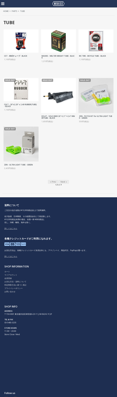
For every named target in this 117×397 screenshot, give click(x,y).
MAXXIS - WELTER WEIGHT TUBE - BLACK (58, 57)
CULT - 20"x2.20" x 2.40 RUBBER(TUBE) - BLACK (20, 105)
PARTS (14, 11)
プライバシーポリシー (13, 288)
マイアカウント (10, 275)
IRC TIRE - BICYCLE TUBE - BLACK (92, 56)
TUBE (22, 11)
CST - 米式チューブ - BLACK (15, 56)
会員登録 (8, 278)
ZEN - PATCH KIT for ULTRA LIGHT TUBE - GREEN (95, 117)
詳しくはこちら (10, 228)
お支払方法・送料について (15, 281)
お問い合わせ (9, 291)
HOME (6, 11)
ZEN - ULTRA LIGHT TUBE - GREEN (18, 164)
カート (7, 271)
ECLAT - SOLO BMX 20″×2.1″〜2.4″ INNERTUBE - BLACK (58, 117)
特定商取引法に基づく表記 (15, 285)
